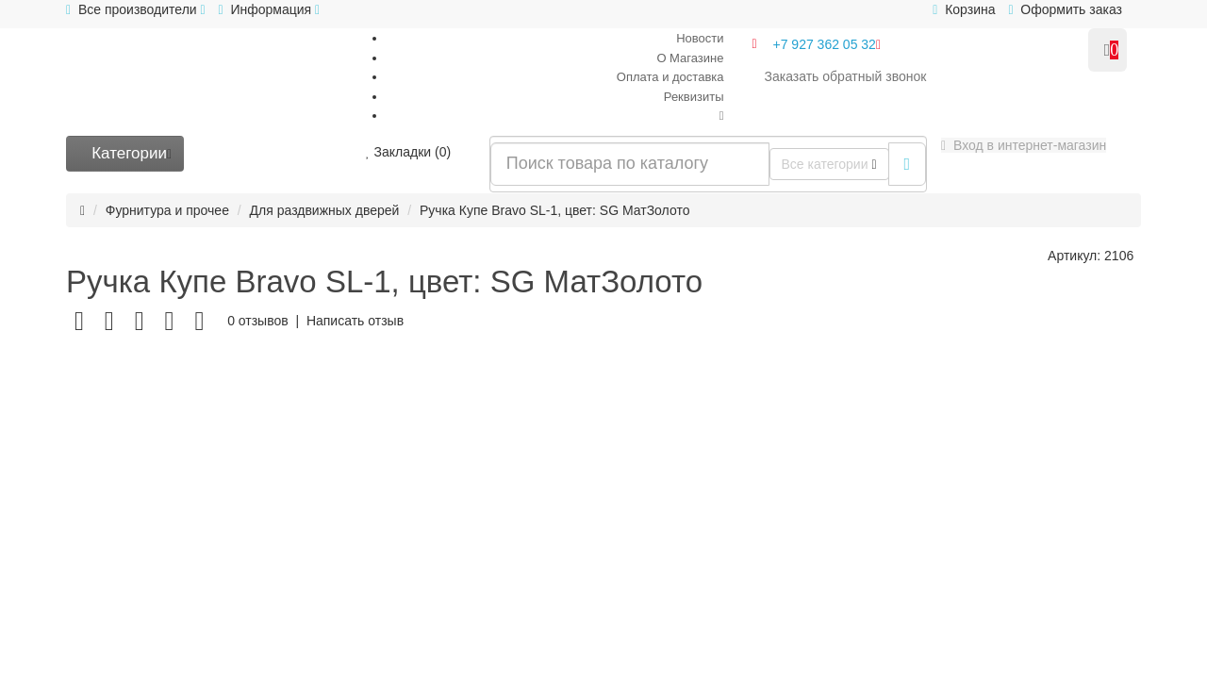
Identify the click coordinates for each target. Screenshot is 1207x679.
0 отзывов (258, 320)
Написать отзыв (355, 320)
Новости (699, 38)
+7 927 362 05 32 (827, 44)
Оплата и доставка (670, 77)
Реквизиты (694, 97)
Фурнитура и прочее (167, 210)
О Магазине (689, 58)
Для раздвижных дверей (325, 210)
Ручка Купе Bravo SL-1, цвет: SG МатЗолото (554, 210)
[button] (1023, 145)
